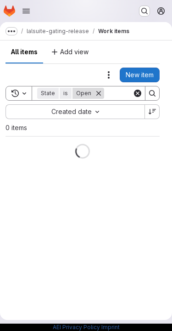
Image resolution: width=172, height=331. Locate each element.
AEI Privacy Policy (76, 327)
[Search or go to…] (144, 11)
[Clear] (137, 93)
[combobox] (75, 111)
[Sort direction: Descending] (152, 111)
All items (24, 52)
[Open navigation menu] (26, 11)
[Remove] (98, 93)
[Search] (152, 93)
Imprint (110, 327)
